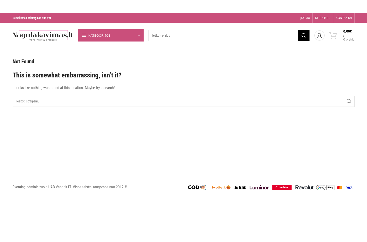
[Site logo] (43, 35)
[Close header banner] (2, 3)
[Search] (229, 35)
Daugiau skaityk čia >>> (238, 10)
